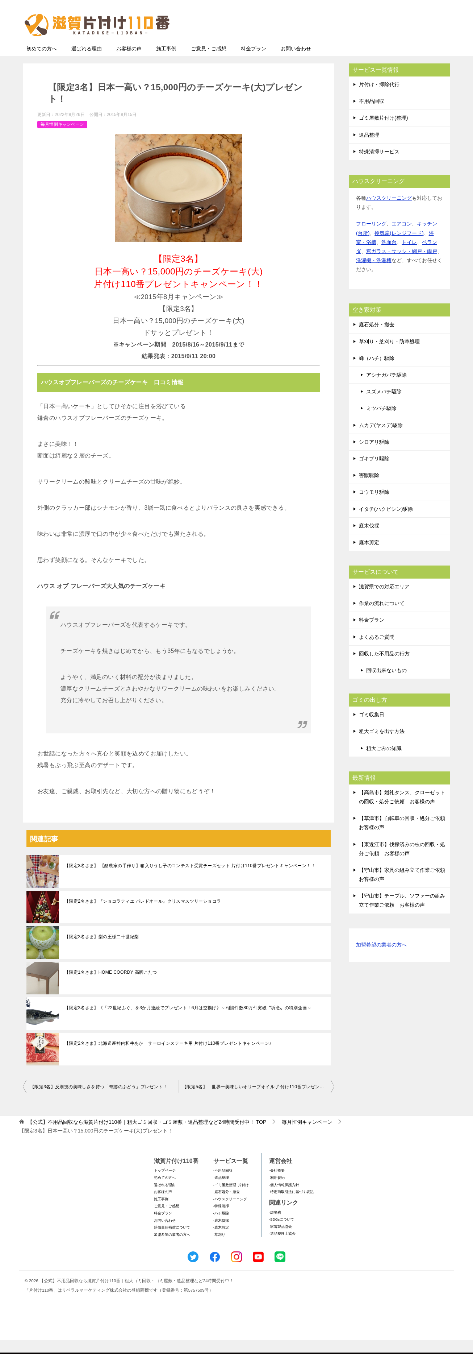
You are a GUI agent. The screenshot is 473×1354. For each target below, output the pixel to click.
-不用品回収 (223, 1185)
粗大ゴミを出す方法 (382, 745)
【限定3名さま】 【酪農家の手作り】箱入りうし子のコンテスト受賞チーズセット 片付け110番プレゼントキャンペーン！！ (189, 879)
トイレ (409, 256)
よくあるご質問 (376, 651)
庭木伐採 (369, 540)
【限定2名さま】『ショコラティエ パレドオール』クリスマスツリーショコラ (142, 915)
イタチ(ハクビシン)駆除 (386, 523)
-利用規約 (277, 1192)
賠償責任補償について (172, 1241)
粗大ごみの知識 (384, 762)
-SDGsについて (281, 1233)
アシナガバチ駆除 (386, 389)
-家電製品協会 (280, 1241)
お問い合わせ (296, 63)
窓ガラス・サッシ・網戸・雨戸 (401, 265)
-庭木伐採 (221, 1235)
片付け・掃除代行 (379, 99)
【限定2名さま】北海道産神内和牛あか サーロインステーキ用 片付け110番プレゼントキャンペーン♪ (168, 1057)
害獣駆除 (369, 489)
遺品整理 (369, 149)
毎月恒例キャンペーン (62, 138)
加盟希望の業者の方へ (381, 959)
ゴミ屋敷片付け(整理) (383, 132)
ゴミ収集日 (371, 729)
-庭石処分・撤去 (226, 1206)
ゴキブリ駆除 (374, 473)
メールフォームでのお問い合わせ (383, 42)
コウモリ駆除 (374, 506)
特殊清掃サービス (379, 166)
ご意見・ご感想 (208, 63)
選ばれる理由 (86, 63)
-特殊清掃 (221, 1220)
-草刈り (219, 1249)
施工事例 (166, 63)
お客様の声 (129, 63)
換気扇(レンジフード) (398, 247)
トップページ (165, 1185)
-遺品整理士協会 (282, 1248)
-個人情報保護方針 (284, 1199)
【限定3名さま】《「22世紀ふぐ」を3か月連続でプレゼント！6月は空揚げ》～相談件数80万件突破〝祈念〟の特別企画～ (187, 1021)
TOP (147, 1136)
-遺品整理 (221, 1192)
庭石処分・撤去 (376, 338)
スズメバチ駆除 (384, 406)
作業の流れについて (382, 617)
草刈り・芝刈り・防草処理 (389, 356)
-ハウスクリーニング (230, 1213)
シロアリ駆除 (374, 456)
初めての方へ (41, 63)
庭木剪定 (369, 556)
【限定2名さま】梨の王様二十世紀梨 (101, 950)
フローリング (371, 238)
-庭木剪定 (221, 1241)
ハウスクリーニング (389, 212)
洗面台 (389, 256)
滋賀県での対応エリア (384, 601)
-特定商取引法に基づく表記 (291, 1206)
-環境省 (275, 1227)
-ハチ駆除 (221, 1227)
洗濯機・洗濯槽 (374, 274)
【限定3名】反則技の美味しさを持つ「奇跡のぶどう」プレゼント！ (98, 1101)
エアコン (402, 238)
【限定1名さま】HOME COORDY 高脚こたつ (110, 986)
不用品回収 (371, 115)
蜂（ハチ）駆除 (376, 372)
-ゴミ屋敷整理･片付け (231, 1199)
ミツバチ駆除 (381, 422)
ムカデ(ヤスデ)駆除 (381, 439)
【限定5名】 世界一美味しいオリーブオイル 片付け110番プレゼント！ (255, 1101)
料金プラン (253, 63)
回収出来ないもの (386, 684)
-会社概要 (277, 1185)
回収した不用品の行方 (384, 668)
